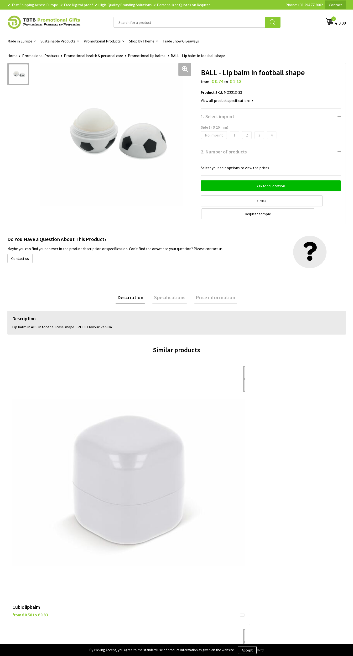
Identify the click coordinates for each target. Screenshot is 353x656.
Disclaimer (191, 538)
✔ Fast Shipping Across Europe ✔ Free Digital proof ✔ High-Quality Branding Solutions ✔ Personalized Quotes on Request (108, 4)
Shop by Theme (141, 41)
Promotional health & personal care (93, 55)
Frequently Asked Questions (121, 524)
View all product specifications (227, 100)
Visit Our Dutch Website (285, 546)
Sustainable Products (58, 41)
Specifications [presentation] (169, 283)
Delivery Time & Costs (116, 531)
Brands (188, 524)
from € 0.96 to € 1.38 (114, 444)
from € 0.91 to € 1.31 (199, 444)
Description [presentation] (134, 283)
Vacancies (274, 531)
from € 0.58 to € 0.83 (30, 444)
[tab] (134, 284)
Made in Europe (19, 41)
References (275, 538)
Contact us (20, 243)
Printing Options (112, 546)
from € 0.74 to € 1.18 (284, 451)
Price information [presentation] (212, 283)
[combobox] (189, 22)
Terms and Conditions (200, 546)
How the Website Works (118, 538)
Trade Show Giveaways (181, 41)
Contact (335, 4)
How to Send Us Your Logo (119, 560)
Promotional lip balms (147, 55)
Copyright (190, 553)
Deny (260, 650)
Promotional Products (102, 41)
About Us (273, 524)
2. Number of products (224, 152)
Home (12, 55)
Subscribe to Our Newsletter (205, 560)
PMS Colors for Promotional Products (130, 553)
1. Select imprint (217, 116)
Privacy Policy (193, 531)
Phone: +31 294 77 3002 (304, 4)
